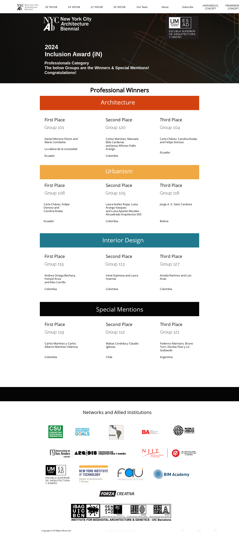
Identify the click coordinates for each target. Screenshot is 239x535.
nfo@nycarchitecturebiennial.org (121, 530)
